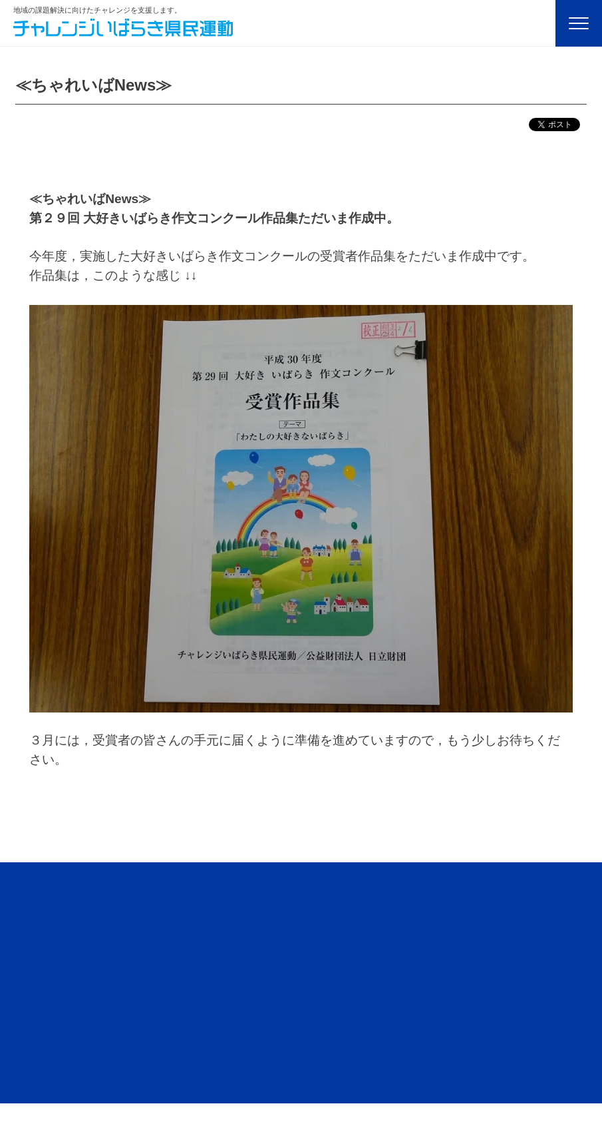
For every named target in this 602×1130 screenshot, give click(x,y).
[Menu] (578, 23)
